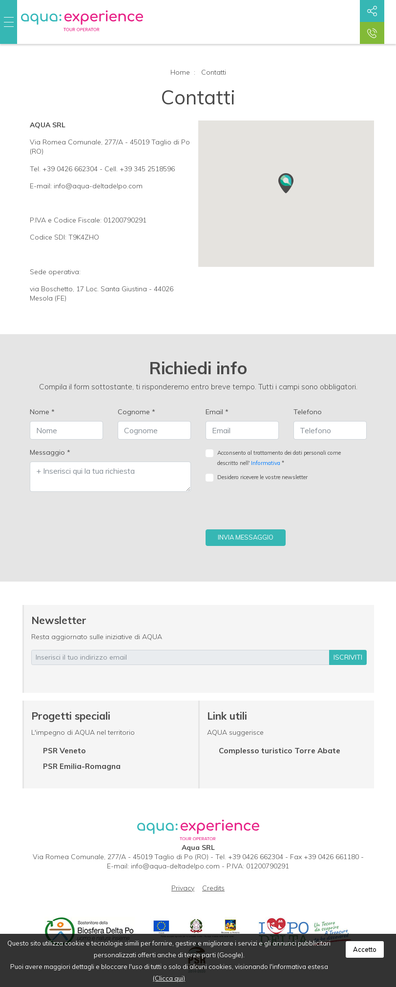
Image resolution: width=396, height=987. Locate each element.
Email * (217, 411)
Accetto (364, 949)
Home (180, 72)
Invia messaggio (245, 537)
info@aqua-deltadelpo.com (175, 866)
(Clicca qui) (169, 978)
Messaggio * (50, 452)
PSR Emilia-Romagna (82, 766)
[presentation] (280, 510)
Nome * (42, 411)
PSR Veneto (64, 750)
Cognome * (136, 411)
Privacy (182, 888)
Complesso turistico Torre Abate (279, 750)
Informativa (265, 463)
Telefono (307, 411)
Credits (213, 888)
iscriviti (347, 657)
